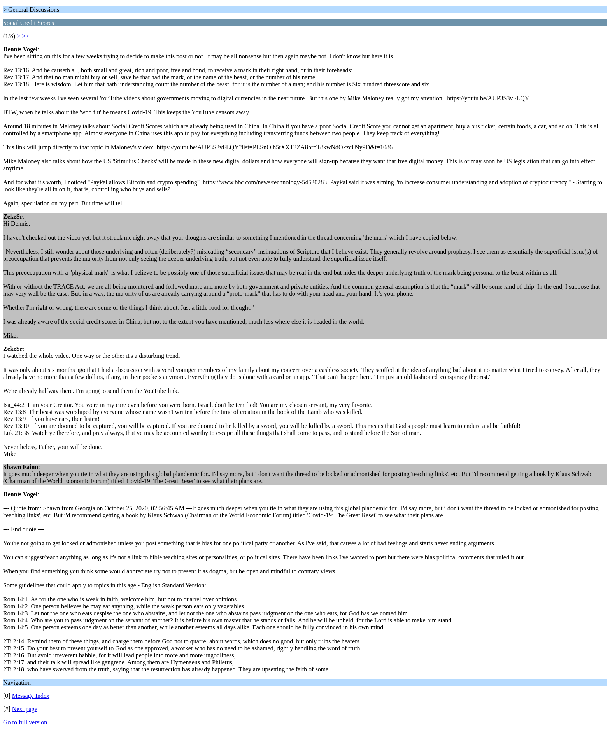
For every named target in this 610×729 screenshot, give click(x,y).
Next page (24, 709)
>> (25, 36)
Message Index (30, 695)
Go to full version (25, 722)
